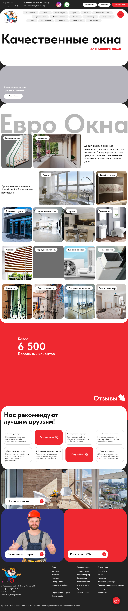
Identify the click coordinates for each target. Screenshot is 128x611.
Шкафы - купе (107, 17)
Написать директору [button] (106, 581)
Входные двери (83, 567)
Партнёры (102, 571)
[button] (88, 554)
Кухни (74, 12)
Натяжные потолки (59, 17)
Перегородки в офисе (61, 592)
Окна (86, 12)
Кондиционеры (90, 17)
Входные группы (60, 12)
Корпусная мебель (40, 17)
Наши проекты (104, 589)
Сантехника (61, 20)
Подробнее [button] (13, 96)
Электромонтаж (77, 20)
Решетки (75, 17)
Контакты (104, 5)
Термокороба (94, 20)
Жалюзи (31, 20)
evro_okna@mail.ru (34, 6)
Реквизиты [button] (102, 592)
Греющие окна (30, 12)
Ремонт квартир (46, 20)
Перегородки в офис (102, 12)
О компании (89, 5)
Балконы (45, 12)
